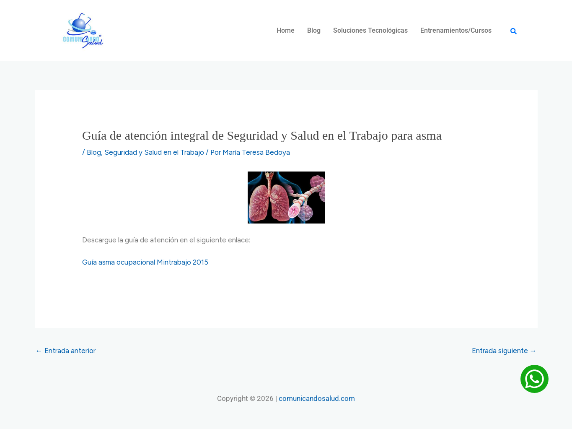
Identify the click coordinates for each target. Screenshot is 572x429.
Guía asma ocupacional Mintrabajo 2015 (145, 262)
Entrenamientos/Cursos (456, 30)
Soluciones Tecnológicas (370, 30)
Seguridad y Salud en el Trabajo (154, 152)
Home (286, 30)
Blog (314, 30)
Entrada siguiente (504, 350)
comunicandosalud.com (317, 398)
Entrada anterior (66, 350)
